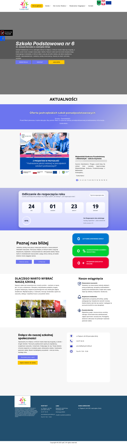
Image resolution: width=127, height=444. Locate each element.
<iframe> (88, 368)
